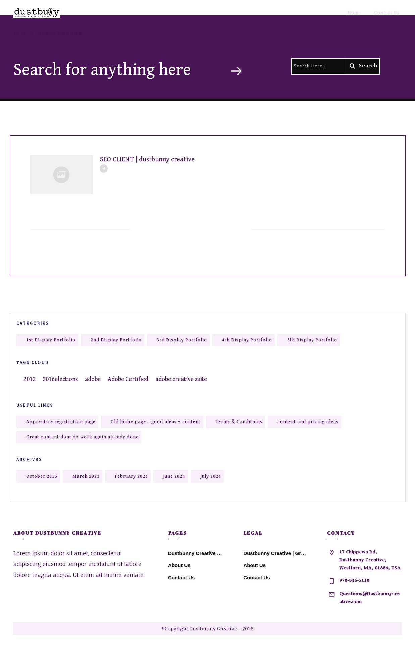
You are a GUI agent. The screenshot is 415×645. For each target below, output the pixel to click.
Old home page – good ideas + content (156, 422)
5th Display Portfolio (312, 340)
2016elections (60, 379)
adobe (93, 379)
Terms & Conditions (239, 422)
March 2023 (86, 476)
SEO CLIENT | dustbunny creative (147, 159)
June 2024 (174, 476)
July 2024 (210, 476)
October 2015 (41, 476)
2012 (29, 379)
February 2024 (131, 476)
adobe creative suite (181, 379)
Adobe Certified (128, 379)
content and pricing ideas (308, 422)
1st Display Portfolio (50, 340)
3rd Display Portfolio (182, 340)
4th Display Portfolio (247, 340)
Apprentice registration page (61, 422)
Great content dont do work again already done (82, 437)
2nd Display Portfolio (116, 340)
